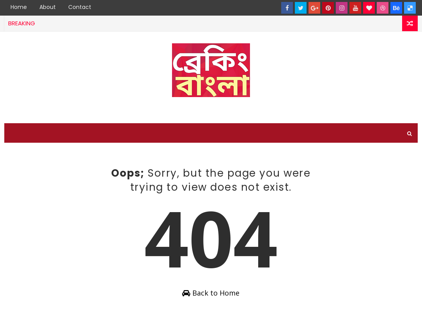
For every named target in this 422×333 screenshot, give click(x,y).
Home (19, 7)
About (47, 7)
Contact (79, 7)
